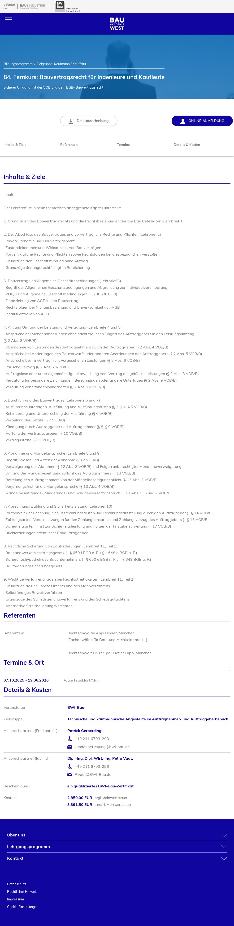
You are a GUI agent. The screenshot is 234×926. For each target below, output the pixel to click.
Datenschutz (16, 884)
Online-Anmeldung (202, 121)
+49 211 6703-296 (92, 766)
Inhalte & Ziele (15, 145)
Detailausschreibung (89, 121)
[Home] (117, 28)
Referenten (69, 145)
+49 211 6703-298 (92, 738)
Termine (123, 145)
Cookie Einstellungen (23, 907)
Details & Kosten (187, 145)
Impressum (15, 899)
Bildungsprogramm (18, 64)
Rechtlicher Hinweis (22, 892)
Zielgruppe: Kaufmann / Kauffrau (61, 64)
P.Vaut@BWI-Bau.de (93, 774)
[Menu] (8, 18)
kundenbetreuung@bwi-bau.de (102, 746)
